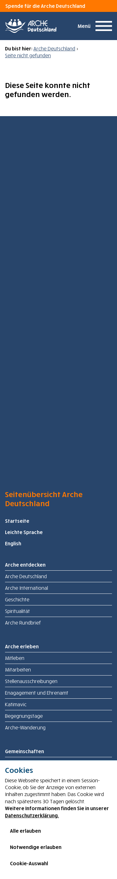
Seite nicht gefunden (28, 55)
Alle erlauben (25, 831)
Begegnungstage (24, 716)
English (13, 543)
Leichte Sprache (24, 532)
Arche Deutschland (54, 48)
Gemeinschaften (24, 751)
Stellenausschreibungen (31, 681)
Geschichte (17, 599)
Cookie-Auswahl (29, 863)
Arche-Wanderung (25, 727)
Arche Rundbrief (23, 622)
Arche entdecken (25, 565)
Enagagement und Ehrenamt (36, 693)
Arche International (26, 588)
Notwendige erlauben (35, 847)
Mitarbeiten (18, 669)
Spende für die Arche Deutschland (45, 6)
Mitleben (14, 658)
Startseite (17, 521)
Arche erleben (22, 646)
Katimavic (16, 704)
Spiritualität (17, 611)
